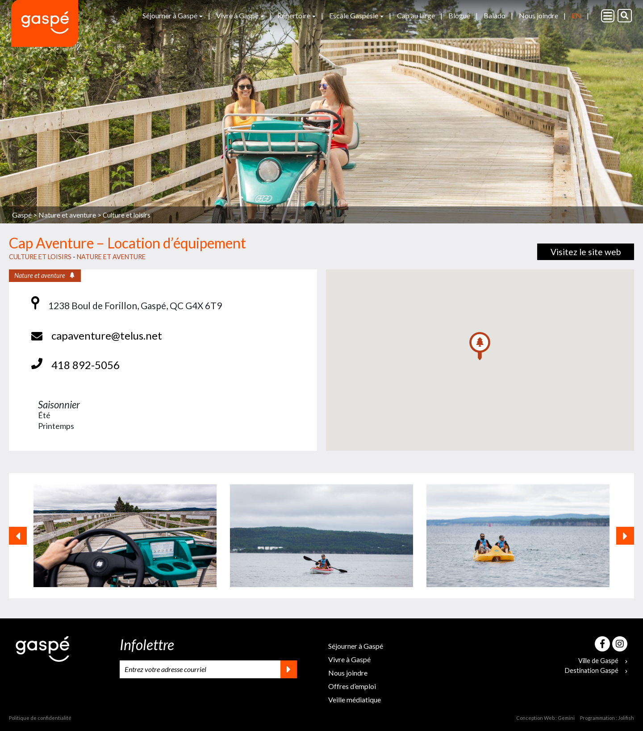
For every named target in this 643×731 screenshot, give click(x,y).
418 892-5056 (85, 364)
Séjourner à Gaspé (169, 15)
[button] (479, 346)
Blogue (459, 15)
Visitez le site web (586, 252)
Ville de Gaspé (602, 660)
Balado (494, 15)
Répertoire (293, 15)
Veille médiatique (354, 699)
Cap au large (416, 15)
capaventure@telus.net (106, 335)
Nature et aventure (111, 256)
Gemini (566, 718)
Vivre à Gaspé (237, 15)
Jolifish (626, 718)
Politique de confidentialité (40, 718)
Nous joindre (538, 15)
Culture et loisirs (126, 215)
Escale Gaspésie (353, 15)
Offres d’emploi (352, 686)
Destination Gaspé (596, 670)
